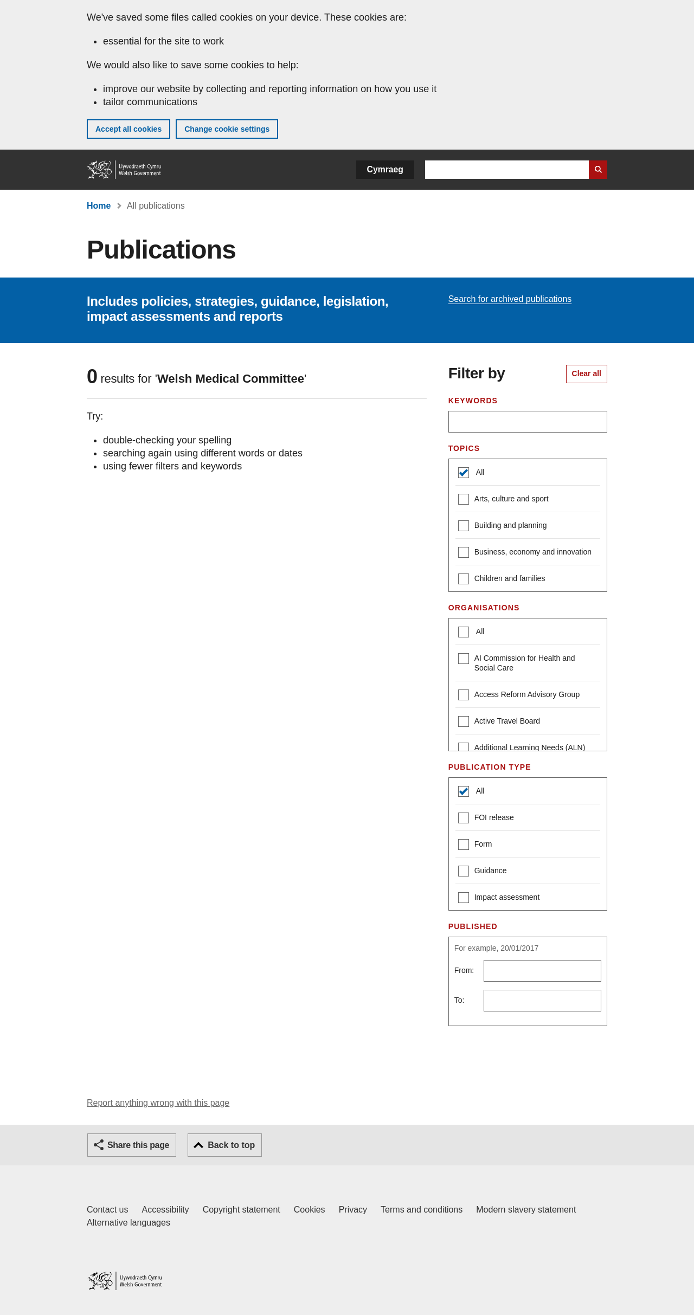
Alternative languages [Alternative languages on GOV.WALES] (128, 1222)
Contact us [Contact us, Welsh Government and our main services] (107, 1209)
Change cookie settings (226, 129)
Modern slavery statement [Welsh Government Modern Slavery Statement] (526, 1209)
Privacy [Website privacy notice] (353, 1209)
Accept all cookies (128, 129)
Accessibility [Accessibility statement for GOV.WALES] (165, 1209)
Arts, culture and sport (503, 500)
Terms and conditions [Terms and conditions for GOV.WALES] (421, 1209)
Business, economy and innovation (525, 553)
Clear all (586, 373)
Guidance (482, 872)
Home (99, 205)
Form (475, 845)
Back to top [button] (231, 1145)
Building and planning (502, 526)
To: (459, 1000)
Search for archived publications (510, 299)
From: (464, 970)
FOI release (486, 819)
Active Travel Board (499, 722)
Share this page (138, 1145)
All (479, 472)
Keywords (473, 400)
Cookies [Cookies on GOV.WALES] (309, 1209)
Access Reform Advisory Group (519, 695)
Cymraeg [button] (385, 169)
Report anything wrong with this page (158, 1102)
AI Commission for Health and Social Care (516, 662)
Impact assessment (499, 898)
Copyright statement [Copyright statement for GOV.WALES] (241, 1209)
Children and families (501, 579)
